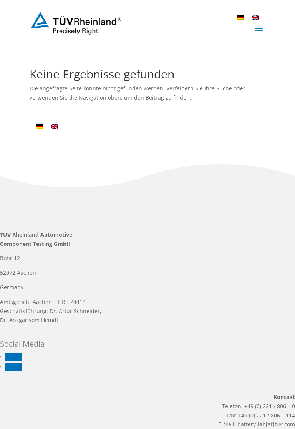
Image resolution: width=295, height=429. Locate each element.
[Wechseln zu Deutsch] (240, 17)
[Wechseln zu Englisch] (255, 17)
